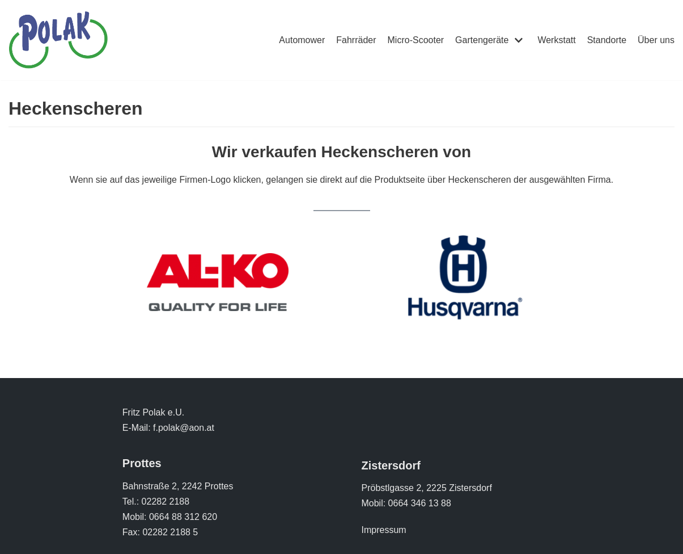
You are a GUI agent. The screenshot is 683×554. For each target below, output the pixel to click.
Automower (302, 40)
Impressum (383, 530)
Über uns (656, 40)
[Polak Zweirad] (58, 40)
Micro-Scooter (416, 40)
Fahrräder (356, 40)
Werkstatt (556, 40)
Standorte (606, 40)
